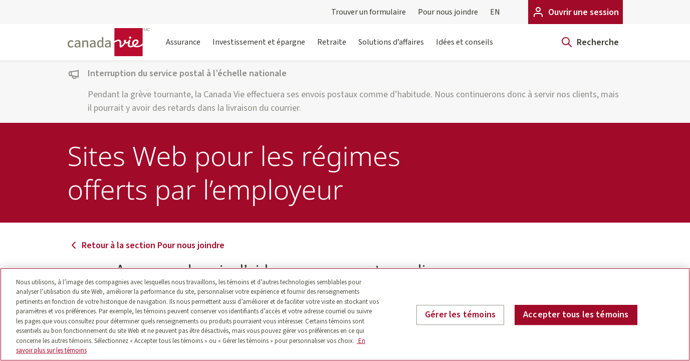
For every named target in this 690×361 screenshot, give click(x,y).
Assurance (183, 48)
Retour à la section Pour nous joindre (146, 245)
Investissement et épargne (258, 48)
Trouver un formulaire (368, 12)
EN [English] (495, 12)
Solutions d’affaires (391, 48)
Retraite (331, 48)
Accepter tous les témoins (576, 314)
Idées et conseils (464, 48)
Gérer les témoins (460, 314)
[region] (345, 314)
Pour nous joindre (448, 12)
